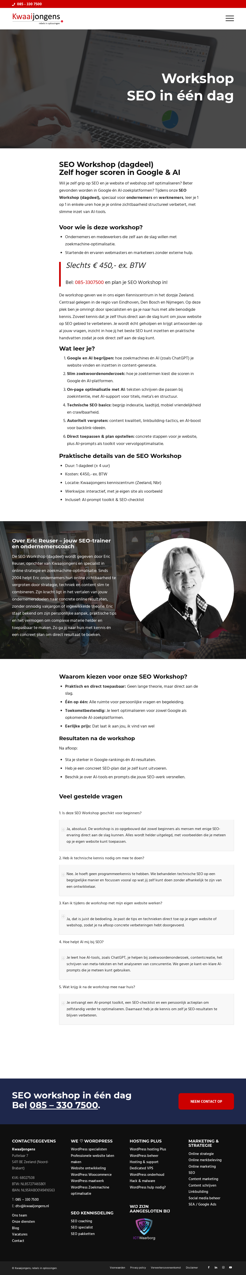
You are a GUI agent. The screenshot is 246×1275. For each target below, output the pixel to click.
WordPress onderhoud (147, 1175)
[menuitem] (228, 18)
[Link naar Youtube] (230, 1267)
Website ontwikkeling (88, 1168)
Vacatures (19, 1234)
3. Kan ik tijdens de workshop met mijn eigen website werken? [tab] (110, 903)
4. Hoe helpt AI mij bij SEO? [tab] (81, 942)
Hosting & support (144, 1162)
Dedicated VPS (141, 1168)
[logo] (38, 18)
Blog (15, 1228)
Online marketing (202, 1167)
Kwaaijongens (23, 1268)
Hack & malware (142, 1181)
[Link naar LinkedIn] (216, 1267)
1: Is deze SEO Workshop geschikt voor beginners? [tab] (100, 813)
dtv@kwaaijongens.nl (32, 1206)
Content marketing (203, 1179)
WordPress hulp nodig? (148, 1187)
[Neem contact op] (206, 1101)
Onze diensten (23, 1222)
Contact (18, 1241)
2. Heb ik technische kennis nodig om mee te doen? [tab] (101, 858)
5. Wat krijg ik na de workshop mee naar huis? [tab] (97, 987)
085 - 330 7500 (29, 4)
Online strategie (201, 1154)
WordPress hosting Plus (148, 1149)
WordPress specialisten (89, 1149)
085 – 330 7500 (64, 1105)
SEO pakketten (83, 1234)
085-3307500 (89, 282)
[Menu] (228, 18)
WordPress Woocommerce (91, 1175)
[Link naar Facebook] (208, 1267)
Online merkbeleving (205, 1160)
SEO (192, 1173)
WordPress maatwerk (87, 1181)
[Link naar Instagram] (223, 1267)
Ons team (19, 1215)
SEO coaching (81, 1221)
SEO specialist (82, 1227)
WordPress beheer (144, 1156)
